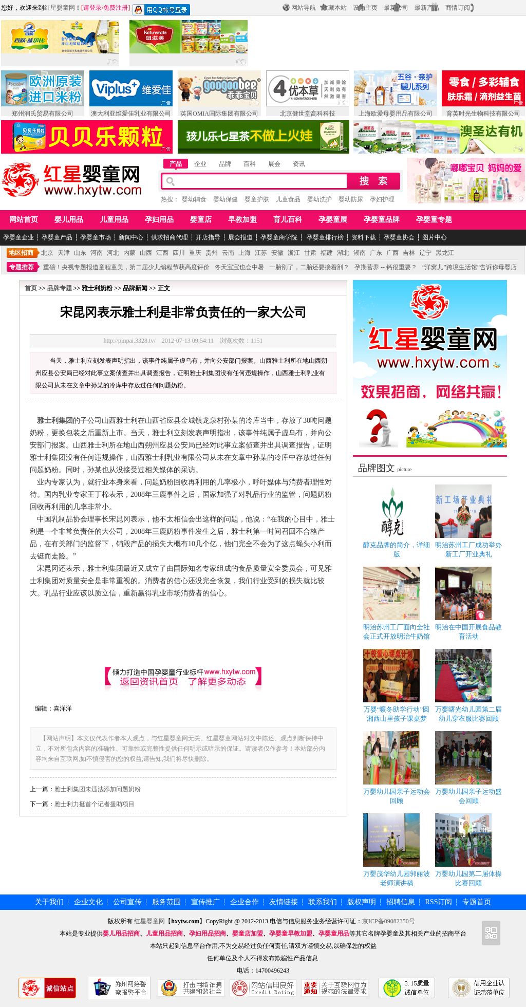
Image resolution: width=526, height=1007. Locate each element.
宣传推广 (205, 902)
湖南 (359, 252)
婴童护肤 (257, 199)
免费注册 (115, 7)
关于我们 (49, 902)
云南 (228, 252)
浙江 (294, 252)
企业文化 (88, 902)
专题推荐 (21, 267)
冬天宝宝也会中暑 (239, 267)
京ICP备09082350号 (388, 921)
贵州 (211, 252)
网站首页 (23, 219)
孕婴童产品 (57, 237)
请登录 (92, 7)
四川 (179, 252)
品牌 (225, 163)
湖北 (343, 252)
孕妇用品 (159, 219)
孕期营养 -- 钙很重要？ (385, 267)
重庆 (195, 252)
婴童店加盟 (247, 933)
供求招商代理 (169, 237)
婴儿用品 (68, 219)
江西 (162, 252)
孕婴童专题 (434, 219)
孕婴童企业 (18, 237)
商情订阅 (457, 7)
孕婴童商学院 (278, 237)
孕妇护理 (382, 199)
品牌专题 (59, 288)
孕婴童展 (332, 219)
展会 (274, 163)
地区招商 (21, 252)
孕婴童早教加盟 (290, 933)
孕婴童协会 (399, 237)
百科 (249, 163)
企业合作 (244, 902)
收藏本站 (334, 7)
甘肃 (310, 252)
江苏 (261, 252)
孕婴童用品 (333, 933)
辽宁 (425, 252)
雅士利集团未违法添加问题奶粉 (97, 789)
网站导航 (303, 7)
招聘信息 (400, 902)
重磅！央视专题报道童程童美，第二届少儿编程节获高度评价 (126, 267)
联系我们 (322, 902)
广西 (392, 252)
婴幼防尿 (351, 199)
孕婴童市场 (95, 237)
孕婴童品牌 (382, 219)
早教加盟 (242, 219)
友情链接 (283, 902)
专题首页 (476, 902)
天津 (64, 252)
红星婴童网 (59, 7)
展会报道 (240, 237)
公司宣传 (127, 902)
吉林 (409, 252)
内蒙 (129, 252)
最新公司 (396, 7)
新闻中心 (131, 237)
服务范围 (166, 902)
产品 (176, 163)
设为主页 (365, 7)
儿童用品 (114, 219)
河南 (96, 252)
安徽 (277, 252)
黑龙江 (445, 252)
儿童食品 (288, 199)
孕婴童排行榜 (324, 237)
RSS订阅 (439, 902)
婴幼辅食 (194, 199)
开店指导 (208, 237)
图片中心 (434, 237)
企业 (200, 163)
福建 (327, 252)
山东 (80, 252)
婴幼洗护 (319, 199)
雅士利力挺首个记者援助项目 (94, 804)
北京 (47, 252)
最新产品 (427, 7)
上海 (244, 252)
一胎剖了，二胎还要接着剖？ (309, 267)
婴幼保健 (225, 199)
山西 (146, 252)
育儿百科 (287, 219)
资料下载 (363, 237)
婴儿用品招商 (121, 933)
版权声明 (361, 902)
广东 (376, 252)
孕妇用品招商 (207, 933)
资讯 (299, 163)
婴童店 (201, 219)
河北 (113, 252)
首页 (31, 288)
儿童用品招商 (164, 933)
